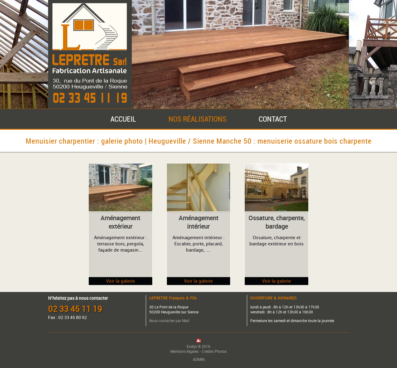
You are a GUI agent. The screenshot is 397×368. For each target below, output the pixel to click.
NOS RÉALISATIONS (197, 119)
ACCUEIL (123, 119)
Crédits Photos (214, 351)
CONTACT (273, 119)
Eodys (192, 346)
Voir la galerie (120, 281)
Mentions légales (184, 351)
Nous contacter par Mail (169, 320)
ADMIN (198, 359)
